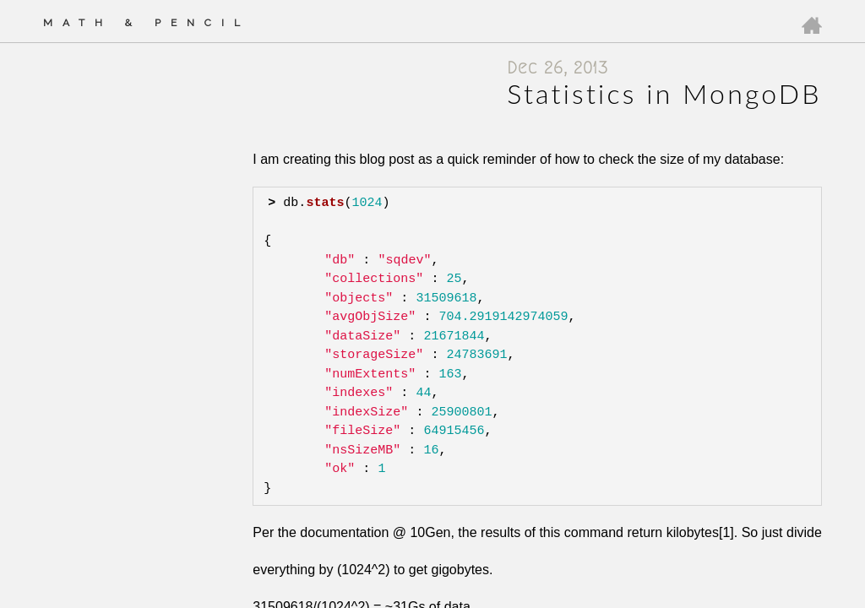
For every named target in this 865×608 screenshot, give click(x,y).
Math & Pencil (146, 23)
